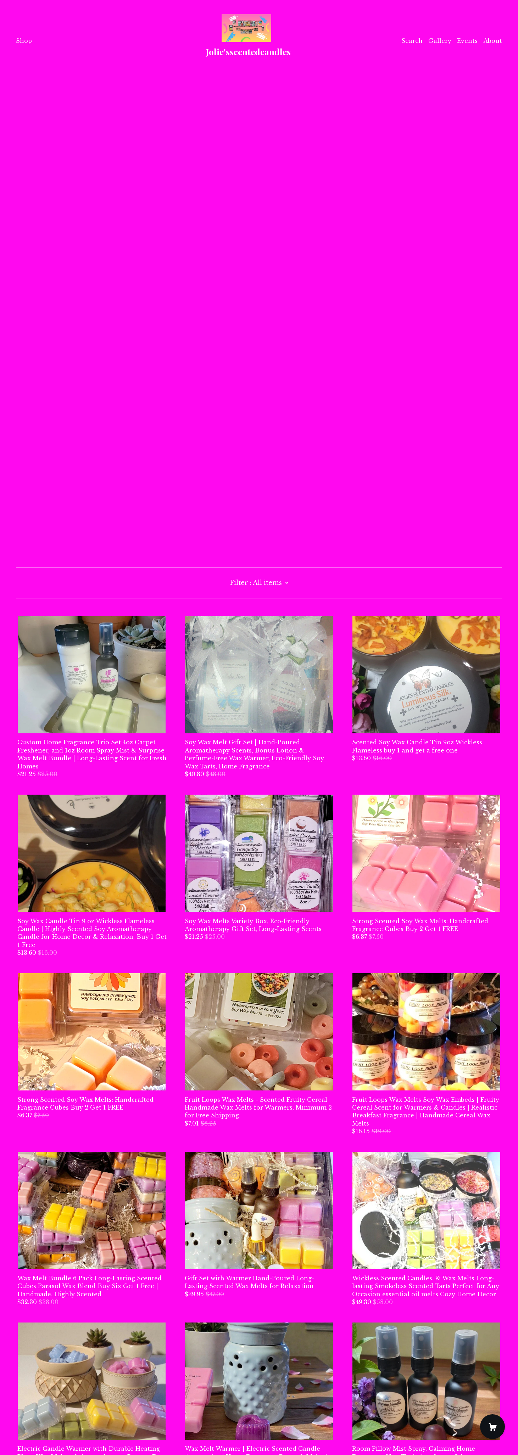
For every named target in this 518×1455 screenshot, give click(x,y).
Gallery (439, 40)
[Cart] (492, 1426)
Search (412, 40)
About (492, 40)
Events (467, 40)
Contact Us (32, 1407)
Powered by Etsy (41, 1435)
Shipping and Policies (49, 1415)
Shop (24, 40)
